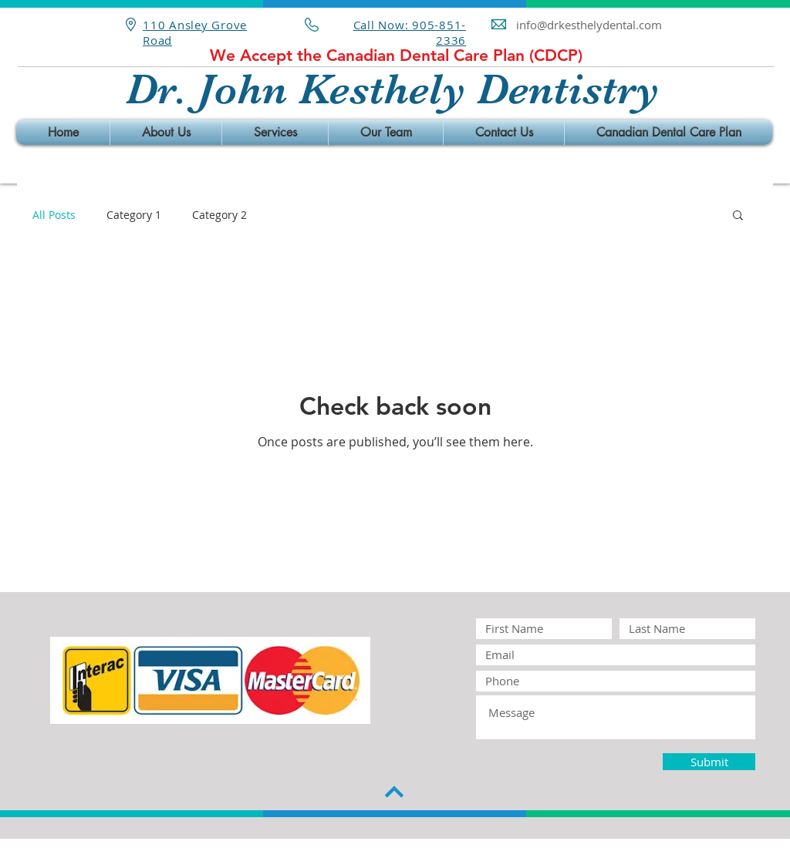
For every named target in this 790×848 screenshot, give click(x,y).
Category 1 (133, 214)
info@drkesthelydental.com (589, 24)
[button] (738, 216)
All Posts (54, 214)
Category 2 (219, 214)
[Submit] (709, 761)
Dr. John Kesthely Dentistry (393, 89)
